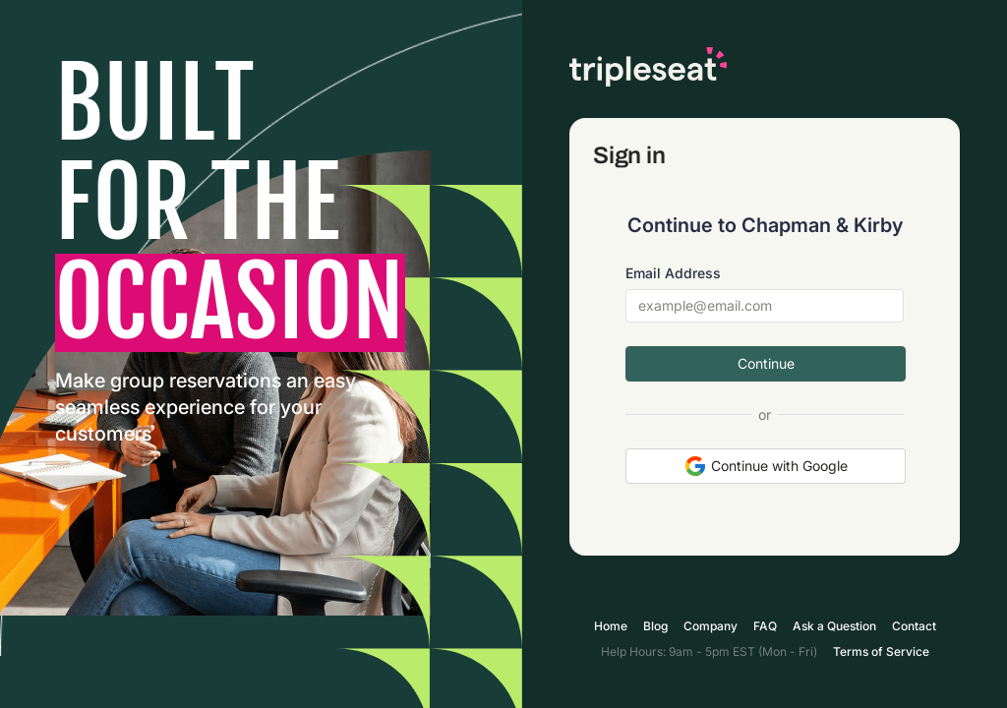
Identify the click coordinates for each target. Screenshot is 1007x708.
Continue (766, 363)
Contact (914, 626)
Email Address (673, 273)
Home (610, 626)
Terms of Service (881, 651)
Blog (655, 626)
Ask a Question (834, 626)
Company (710, 626)
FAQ (765, 626)
